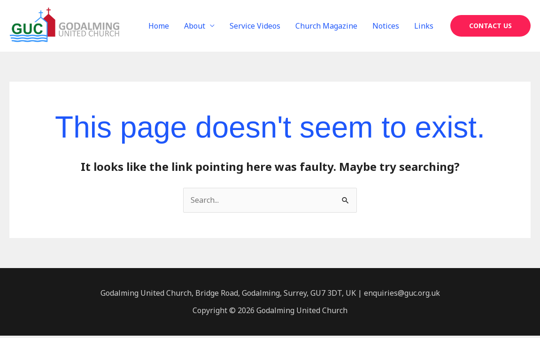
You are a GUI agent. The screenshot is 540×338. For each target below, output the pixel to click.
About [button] (194, 26)
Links (423, 26)
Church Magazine (326, 26)
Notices (385, 26)
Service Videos (255, 26)
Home (158, 26)
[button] (490, 26)
